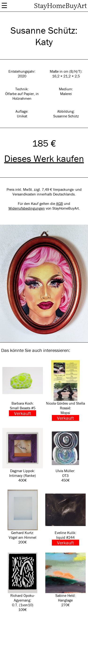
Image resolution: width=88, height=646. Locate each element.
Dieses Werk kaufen (44, 158)
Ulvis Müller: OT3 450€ (65, 455)
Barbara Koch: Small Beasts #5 (22, 388)
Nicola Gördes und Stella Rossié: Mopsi (65, 390)
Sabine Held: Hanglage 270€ (65, 580)
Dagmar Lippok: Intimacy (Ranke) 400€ (22, 455)
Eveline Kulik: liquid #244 (65, 518)
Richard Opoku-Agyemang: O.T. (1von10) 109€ (22, 582)
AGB (59, 203)
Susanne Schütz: (44, 30)
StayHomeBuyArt (60, 5)
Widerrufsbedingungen (26, 208)
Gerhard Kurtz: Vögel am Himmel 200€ (22, 517)
